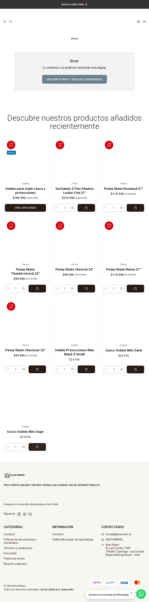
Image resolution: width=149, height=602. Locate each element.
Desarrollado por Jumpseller (57, 589)
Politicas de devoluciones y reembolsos (20, 541)
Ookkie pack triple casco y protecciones (25, 200)
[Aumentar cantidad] (72, 223)
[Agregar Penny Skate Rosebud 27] (135, 227)
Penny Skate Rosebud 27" (123, 207)
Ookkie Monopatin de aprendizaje (72, 539)
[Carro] (144, 21)
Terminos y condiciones (18, 548)
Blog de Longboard (15, 563)
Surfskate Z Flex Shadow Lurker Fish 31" (74, 206)
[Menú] (4, 21)
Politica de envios (14, 558)
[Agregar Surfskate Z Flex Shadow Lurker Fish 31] (86, 223)
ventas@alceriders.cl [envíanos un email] (116, 534)
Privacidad (10, 553)
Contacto (9, 534)
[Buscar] (10, 21)
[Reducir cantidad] (57, 223)
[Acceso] (138, 21)
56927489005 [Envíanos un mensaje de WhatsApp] (112, 539)
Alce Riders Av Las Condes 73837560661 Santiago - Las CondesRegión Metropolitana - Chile (122, 550)
